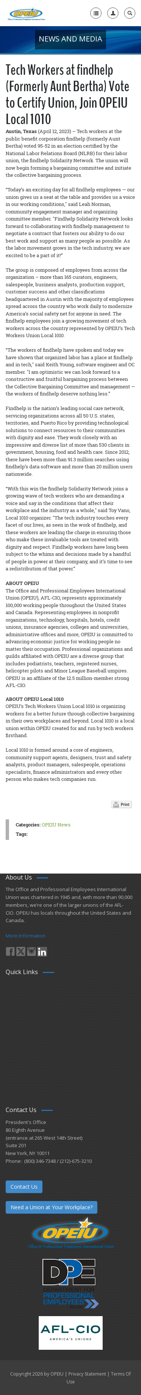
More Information (25, 935)
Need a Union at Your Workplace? (51, 1207)
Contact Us (24, 1186)
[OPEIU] (26, 13)
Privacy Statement (87, 1374)
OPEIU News (56, 824)
